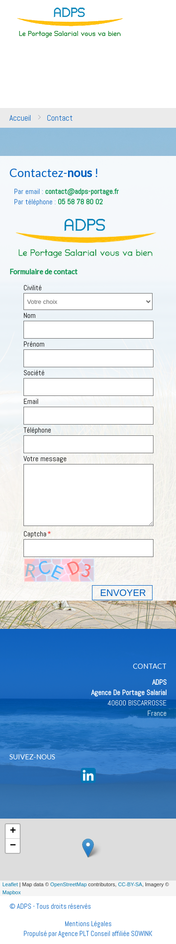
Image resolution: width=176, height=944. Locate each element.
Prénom (34, 344)
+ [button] (13, 831)
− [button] (13, 846)
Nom (29, 315)
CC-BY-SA (130, 884)
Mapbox (11, 892)
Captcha (34, 534)
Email (30, 401)
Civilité (32, 288)
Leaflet (10, 884)
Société (34, 373)
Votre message (45, 459)
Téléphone (37, 430)
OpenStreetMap (68, 884)
